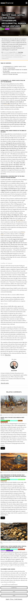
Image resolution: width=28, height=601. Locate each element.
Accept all (14, 587)
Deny (14, 595)
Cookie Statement (18, 599)
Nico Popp (20, 52)
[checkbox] (1, 584)
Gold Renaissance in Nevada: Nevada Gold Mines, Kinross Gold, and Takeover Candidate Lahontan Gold (13, 476)
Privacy (12, 599)
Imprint (7, 599)
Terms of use (7, 355)
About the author (5, 383)
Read (3, 448)
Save (14, 591)
